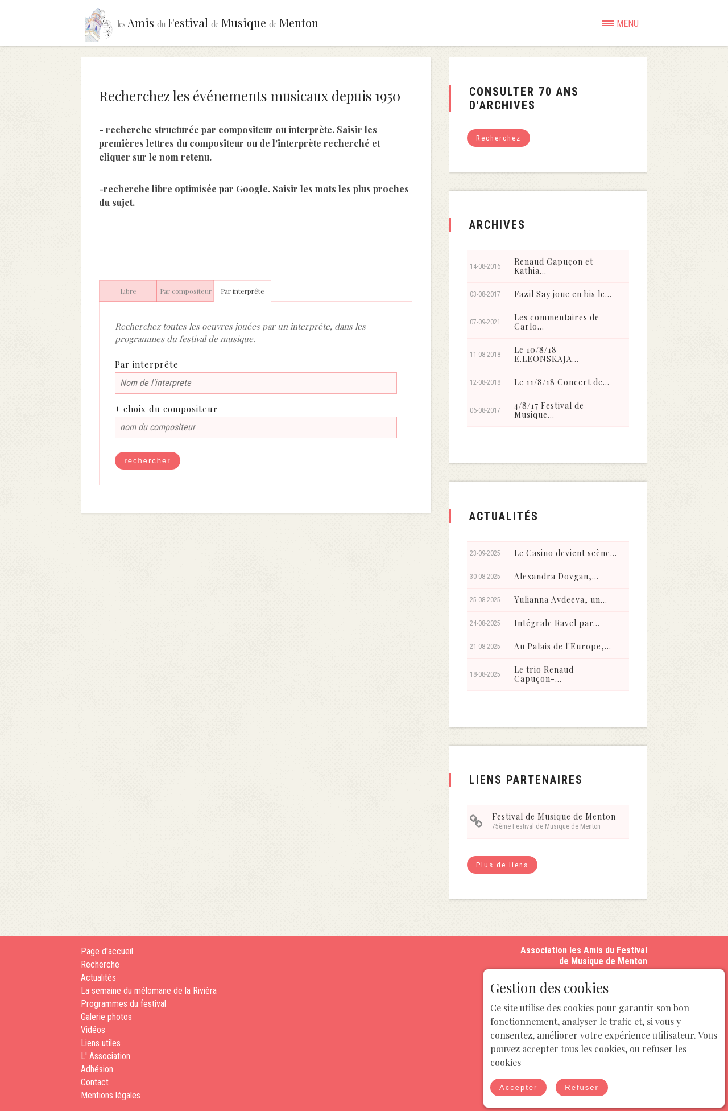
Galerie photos (106, 1016)
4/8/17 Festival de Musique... (549, 410)
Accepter (518, 1087)
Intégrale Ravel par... (557, 623)
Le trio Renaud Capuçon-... (544, 674)
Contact (95, 1082)
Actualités (98, 977)
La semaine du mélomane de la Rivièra (149, 990)
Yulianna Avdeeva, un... (560, 599)
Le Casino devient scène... (565, 553)
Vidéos (93, 1029)
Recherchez (498, 138)
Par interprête (147, 364)
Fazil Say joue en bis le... (563, 294)
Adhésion (97, 1069)
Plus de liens (502, 865)
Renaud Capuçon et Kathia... (553, 266)
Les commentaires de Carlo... (556, 322)
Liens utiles (101, 1043)
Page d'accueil (107, 951)
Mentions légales (110, 1095)
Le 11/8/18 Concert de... (562, 382)
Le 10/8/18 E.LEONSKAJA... (546, 354)
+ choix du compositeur (166, 408)
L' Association (105, 1056)
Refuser (582, 1087)
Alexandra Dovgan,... (556, 576)
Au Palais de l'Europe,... (562, 646)
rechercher (147, 460)
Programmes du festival (123, 1003)
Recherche (100, 964)
